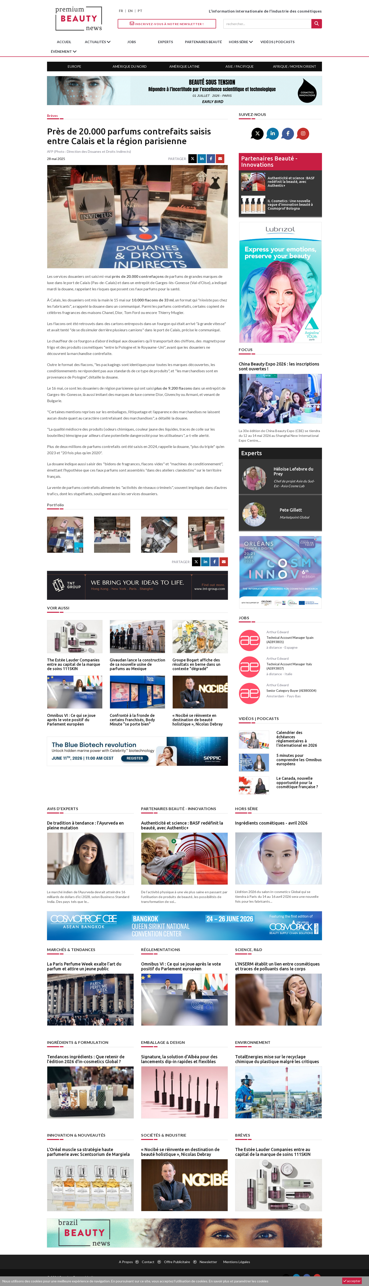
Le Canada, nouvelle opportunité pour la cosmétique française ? (297, 782)
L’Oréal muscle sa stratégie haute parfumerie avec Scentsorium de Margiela (88, 1152)
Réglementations (160, 949)
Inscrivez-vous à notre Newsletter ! (167, 23)
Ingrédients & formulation (78, 1042)
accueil (64, 42)
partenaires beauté (203, 42)
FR (121, 11)
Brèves (52, 115)
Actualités (96, 42)
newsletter (208, 1262)
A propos (126, 1262)
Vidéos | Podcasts (277, 42)
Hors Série (246, 808)
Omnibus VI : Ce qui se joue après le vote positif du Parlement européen (71, 719)
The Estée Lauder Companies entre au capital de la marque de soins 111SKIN (73, 664)
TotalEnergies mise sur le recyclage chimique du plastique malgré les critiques (277, 1059)
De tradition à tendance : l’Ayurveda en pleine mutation (85, 825)
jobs (131, 42)
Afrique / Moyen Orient (294, 66)
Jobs (244, 617)
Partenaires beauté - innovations (269, 161)
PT (140, 11)
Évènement (62, 51)
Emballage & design (163, 1042)
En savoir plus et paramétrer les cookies (238, 1281)
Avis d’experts (62, 808)
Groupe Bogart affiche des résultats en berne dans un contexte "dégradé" (196, 664)
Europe (74, 66)
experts (165, 42)
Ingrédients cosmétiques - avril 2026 (271, 822)
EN (130, 11)
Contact (148, 1262)
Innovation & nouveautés (76, 1135)
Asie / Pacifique (240, 66)
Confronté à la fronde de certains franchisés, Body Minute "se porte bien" (132, 719)
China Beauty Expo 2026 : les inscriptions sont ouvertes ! (279, 366)
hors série (239, 42)
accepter (352, 1281)
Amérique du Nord (130, 66)
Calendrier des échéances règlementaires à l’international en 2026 (296, 738)
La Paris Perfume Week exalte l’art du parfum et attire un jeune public (84, 966)
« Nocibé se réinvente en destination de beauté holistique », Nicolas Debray (197, 719)
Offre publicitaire (177, 1262)
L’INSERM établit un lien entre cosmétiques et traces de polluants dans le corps (277, 966)
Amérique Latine (184, 66)
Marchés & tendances (71, 949)
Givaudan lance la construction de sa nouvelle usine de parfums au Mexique (137, 664)
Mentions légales (236, 1262)
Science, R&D (248, 949)
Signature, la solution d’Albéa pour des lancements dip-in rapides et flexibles (179, 1059)
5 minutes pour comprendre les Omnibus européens (299, 759)
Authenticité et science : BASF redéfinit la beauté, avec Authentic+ (182, 825)
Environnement (253, 1042)
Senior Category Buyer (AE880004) (291, 691)
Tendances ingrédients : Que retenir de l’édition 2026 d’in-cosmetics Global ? (85, 1059)
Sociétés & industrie (163, 1135)
